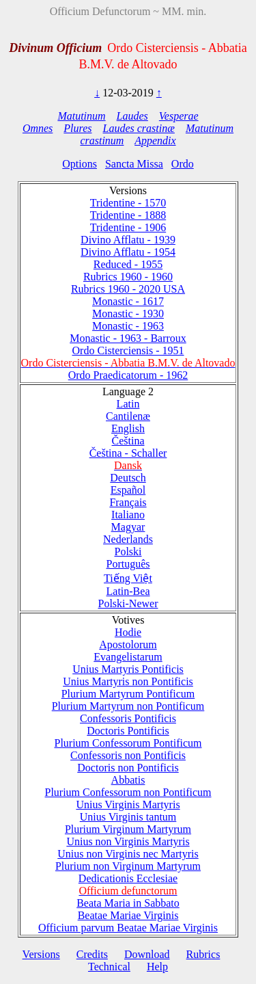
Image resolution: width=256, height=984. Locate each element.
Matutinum (81, 116)
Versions (41, 954)
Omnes (38, 128)
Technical (109, 966)
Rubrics (203, 954)
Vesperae (179, 116)
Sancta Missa (134, 164)
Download (147, 954)
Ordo (182, 164)
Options (79, 164)
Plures (77, 128)
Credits (92, 954)
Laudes (132, 116)
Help (157, 966)
